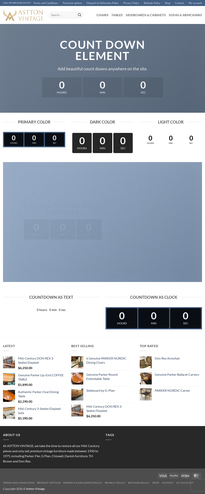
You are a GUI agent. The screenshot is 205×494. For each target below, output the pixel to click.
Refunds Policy (152, 3)
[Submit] (79, 15)
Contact (179, 3)
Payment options (72, 3)
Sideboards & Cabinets (146, 15)
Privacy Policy (131, 3)
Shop (167, 3)
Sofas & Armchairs (185, 15)
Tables (117, 15)
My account (195, 3)
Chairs (102, 15)
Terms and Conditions (45, 3)
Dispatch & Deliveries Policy (102, 3)
